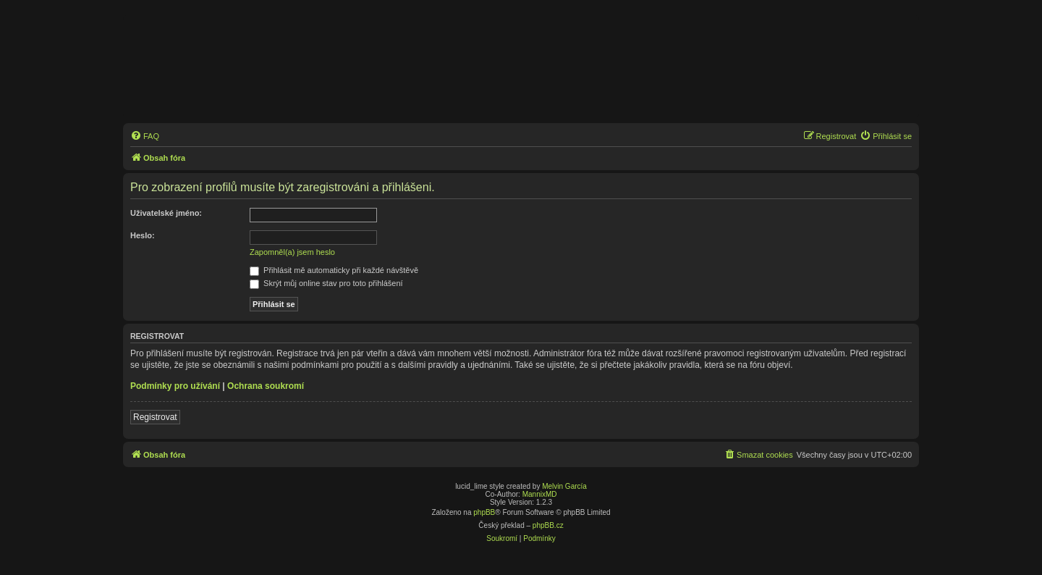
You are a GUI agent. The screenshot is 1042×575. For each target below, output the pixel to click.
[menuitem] (144, 136)
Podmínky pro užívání (175, 386)
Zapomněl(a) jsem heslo (292, 252)
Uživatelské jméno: (166, 213)
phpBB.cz (548, 525)
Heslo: (142, 235)
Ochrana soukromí (265, 386)
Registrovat (155, 417)
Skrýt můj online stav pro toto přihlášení (326, 283)
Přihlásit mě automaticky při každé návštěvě (334, 270)
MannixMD (539, 494)
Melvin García (564, 486)
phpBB (484, 512)
